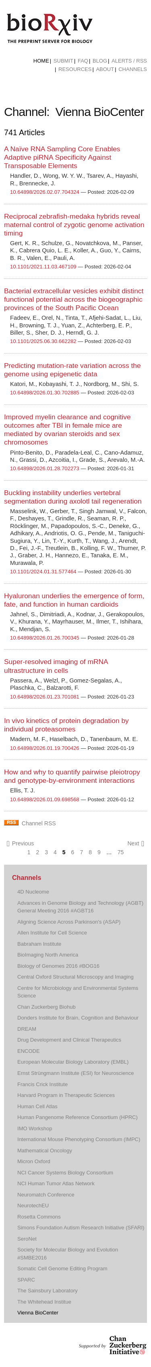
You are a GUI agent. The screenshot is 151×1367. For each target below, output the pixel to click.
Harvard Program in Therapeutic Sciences (66, 1095)
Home (41, 61)
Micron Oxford (33, 1161)
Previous (20, 843)
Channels (132, 69)
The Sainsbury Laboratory (47, 1291)
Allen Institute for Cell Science (52, 933)
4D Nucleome (33, 892)
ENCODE (28, 1051)
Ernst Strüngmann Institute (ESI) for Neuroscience (75, 1073)
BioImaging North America (47, 955)
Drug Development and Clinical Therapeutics (69, 1040)
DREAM (26, 1029)
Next (135, 843)
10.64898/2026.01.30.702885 (44, 393)
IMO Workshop (34, 1128)
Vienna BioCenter (37, 1313)
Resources (74, 69)
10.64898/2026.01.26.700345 (44, 638)
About (105, 69)
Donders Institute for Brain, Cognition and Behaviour (78, 1018)
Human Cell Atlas (37, 1106)
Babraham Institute (39, 944)
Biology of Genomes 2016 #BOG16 (58, 966)
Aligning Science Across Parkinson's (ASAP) (68, 922)
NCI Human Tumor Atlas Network (56, 1183)
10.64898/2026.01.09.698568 (44, 799)
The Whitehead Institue (44, 1302)
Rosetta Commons (39, 1217)
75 (121, 852)
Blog (100, 61)
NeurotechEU (33, 1205)
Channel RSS (39, 823)
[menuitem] (41, 61)
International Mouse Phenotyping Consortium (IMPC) (78, 1139)
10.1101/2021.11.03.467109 (43, 267)
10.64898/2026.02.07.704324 (44, 192)
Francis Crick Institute (42, 1084)
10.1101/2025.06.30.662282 (43, 341)
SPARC (26, 1280)
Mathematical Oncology (44, 1151)
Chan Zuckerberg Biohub (46, 1007)
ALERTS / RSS (129, 61)
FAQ (83, 61)
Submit (63, 61)
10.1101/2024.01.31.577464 (43, 572)
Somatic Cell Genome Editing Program (62, 1268)
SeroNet (27, 1239)
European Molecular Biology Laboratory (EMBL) (72, 1062)
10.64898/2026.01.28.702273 (44, 468)
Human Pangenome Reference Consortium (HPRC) (77, 1117)
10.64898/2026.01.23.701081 (44, 697)
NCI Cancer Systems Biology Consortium (65, 1173)
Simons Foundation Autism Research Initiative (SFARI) (80, 1228)
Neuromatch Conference (45, 1195)
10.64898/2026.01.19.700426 (44, 748)
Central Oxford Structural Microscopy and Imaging (75, 977)
